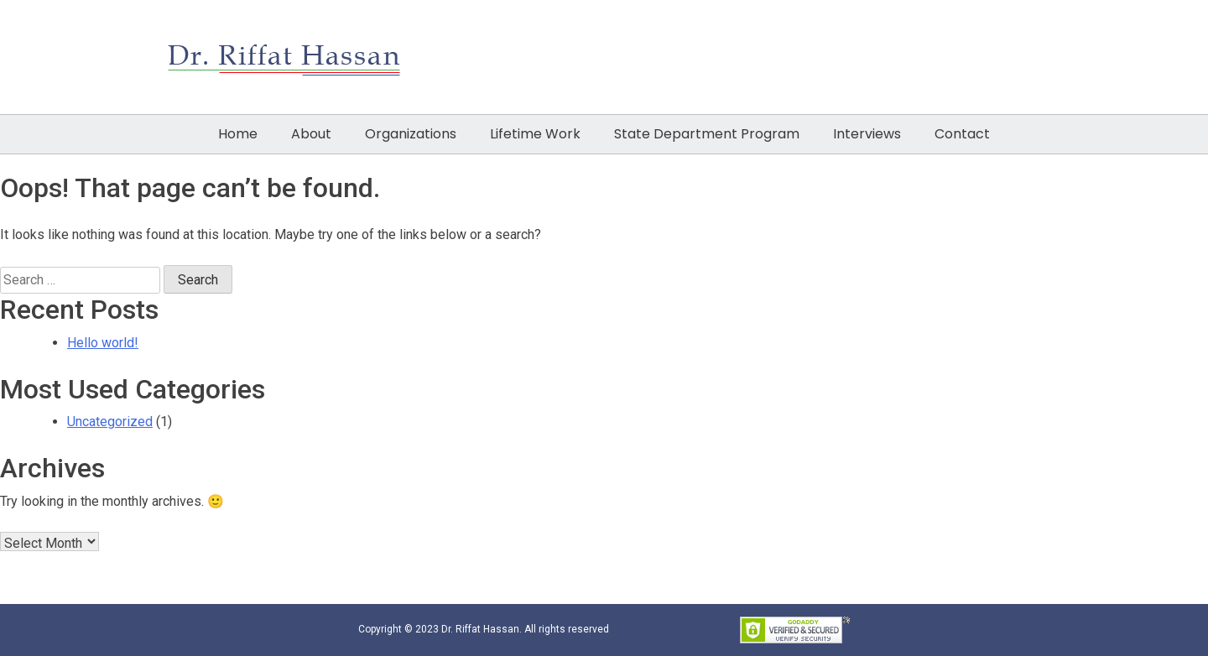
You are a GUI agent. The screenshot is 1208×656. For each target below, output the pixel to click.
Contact (962, 133)
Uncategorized (110, 422)
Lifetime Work (535, 133)
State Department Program (706, 133)
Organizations (410, 133)
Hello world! (102, 343)
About (311, 133)
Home (238, 133)
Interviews (867, 133)
